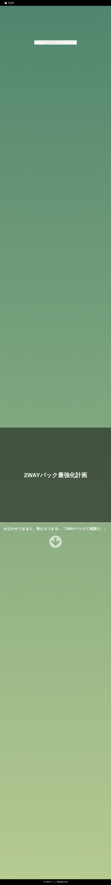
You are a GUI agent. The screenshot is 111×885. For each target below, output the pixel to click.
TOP (9, 3)
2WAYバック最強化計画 (55, 475)
